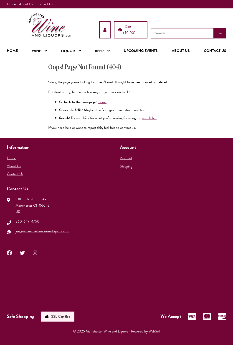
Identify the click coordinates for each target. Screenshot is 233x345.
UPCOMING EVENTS (141, 50)
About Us (26, 4)
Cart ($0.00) (126, 30)
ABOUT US (181, 50)
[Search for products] (183, 33)
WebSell (154, 331)
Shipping (126, 166)
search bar (149, 118)
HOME (12, 50)
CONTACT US (215, 50)
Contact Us (44, 4)
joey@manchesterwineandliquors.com (42, 231)
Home (11, 4)
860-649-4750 (27, 221)
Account (126, 158)
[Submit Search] (219, 33)
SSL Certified (57, 316)
